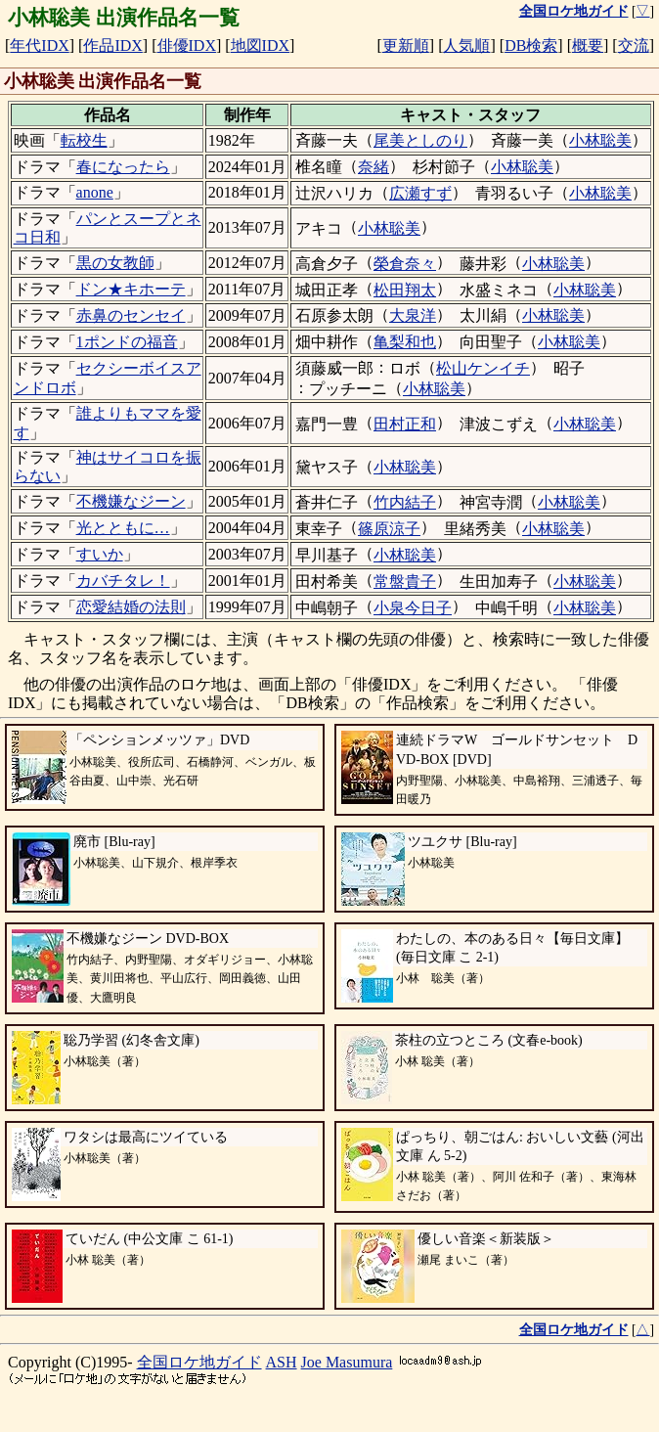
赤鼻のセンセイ (131, 315)
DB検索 (531, 45)
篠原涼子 (389, 528)
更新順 (405, 45)
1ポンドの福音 (127, 342)
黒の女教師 (115, 262)
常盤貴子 (404, 581)
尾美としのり (420, 140)
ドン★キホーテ (131, 289)
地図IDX (260, 45)
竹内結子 (404, 502)
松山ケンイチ (483, 368)
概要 (587, 45)
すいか (99, 554)
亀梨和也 (404, 342)
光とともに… (123, 527)
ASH (281, 1362)
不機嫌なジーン (131, 501)
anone (94, 192)
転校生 (84, 140)
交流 (633, 45)
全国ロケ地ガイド (199, 1362)
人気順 (466, 45)
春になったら (123, 166)
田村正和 (404, 424)
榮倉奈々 (404, 263)
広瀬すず (420, 193)
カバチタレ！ (123, 580)
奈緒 (373, 166)
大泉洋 (412, 315)
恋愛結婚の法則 (131, 607)
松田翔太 (404, 290)
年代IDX (39, 45)
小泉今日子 (412, 608)
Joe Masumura (347, 1362)
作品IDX (112, 45)
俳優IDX (186, 45)
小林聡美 (600, 140)
